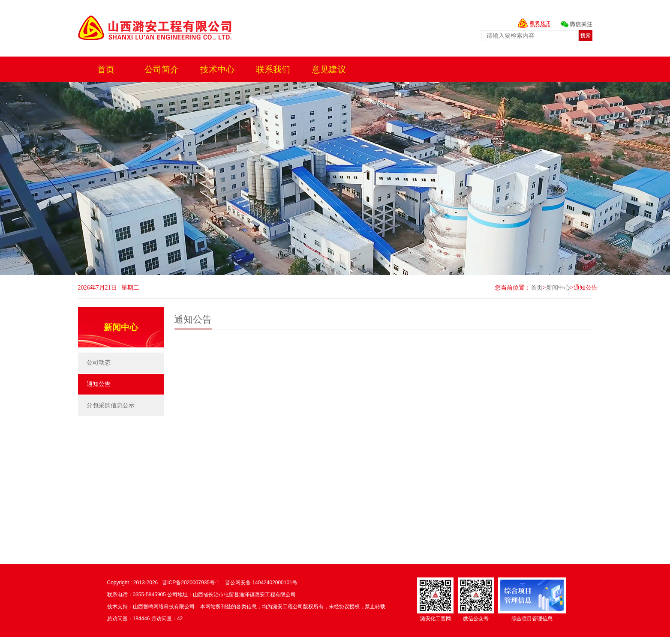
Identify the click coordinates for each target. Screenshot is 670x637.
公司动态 (99, 362)
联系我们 (273, 69)
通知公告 (586, 287)
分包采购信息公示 (111, 405)
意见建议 (329, 69)
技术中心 (217, 69)
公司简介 (161, 69)
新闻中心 (558, 287)
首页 (105, 69)
